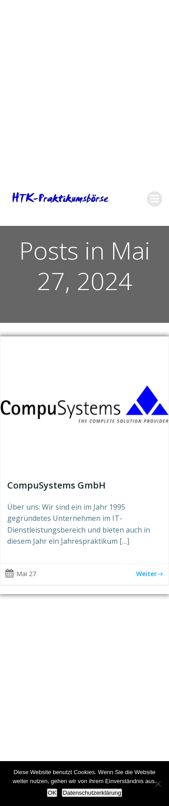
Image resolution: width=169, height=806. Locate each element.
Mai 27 (20, 573)
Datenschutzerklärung (92, 792)
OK (52, 792)
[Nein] (157, 783)
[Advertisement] (84, 84)
